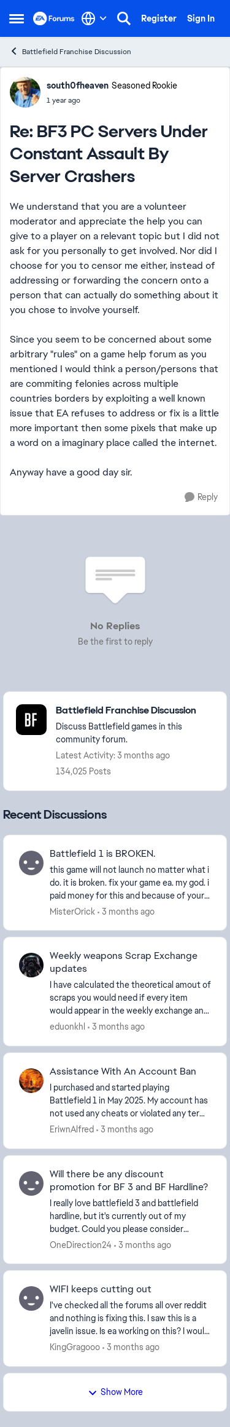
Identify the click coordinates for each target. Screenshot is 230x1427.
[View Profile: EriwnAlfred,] (31, 1080)
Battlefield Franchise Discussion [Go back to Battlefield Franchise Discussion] (70, 51)
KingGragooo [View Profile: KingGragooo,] (75, 1347)
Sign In (201, 18)
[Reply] (201, 497)
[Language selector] (94, 18)
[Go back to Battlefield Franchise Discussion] (135, 710)
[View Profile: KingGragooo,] (31, 1298)
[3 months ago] (126, 911)
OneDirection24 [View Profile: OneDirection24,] (81, 1244)
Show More (115, 1391)
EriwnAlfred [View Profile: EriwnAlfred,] (72, 1129)
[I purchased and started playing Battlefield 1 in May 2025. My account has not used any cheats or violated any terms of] (130, 1100)
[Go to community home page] (54, 18)
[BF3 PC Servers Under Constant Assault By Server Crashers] (112, 100)
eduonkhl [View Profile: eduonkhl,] (67, 1026)
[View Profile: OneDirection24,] (31, 1183)
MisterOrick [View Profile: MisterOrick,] (72, 910)
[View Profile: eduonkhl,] (31, 965)
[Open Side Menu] (16, 18)
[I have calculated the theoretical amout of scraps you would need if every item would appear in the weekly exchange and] (130, 998)
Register (159, 18)
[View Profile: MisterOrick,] (31, 863)
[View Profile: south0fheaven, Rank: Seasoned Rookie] (25, 92)
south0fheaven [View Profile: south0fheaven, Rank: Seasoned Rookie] (78, 85)
